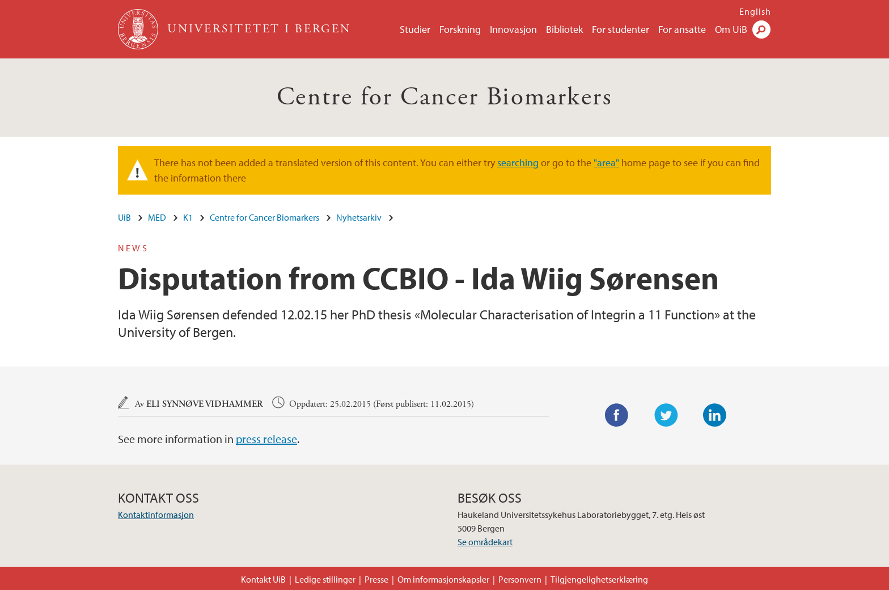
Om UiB (731, 29)
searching (518, 162)
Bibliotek (564, 29)
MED (157, 217)
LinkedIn (715, 415)
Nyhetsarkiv (359, 217)
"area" (606, 162)
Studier (415, 29)
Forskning (460, 29)
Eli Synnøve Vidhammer (204, 404)
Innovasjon (513, 29)
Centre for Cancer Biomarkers (444, 97)
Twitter (666, 415)
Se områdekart (485, 541)
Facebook (617, 415)
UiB (124, 217)
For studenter (620, 29)
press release (266, 439)
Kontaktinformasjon (156, 514)
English (755, 11)
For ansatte (682, 29)
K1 (188, 217)
